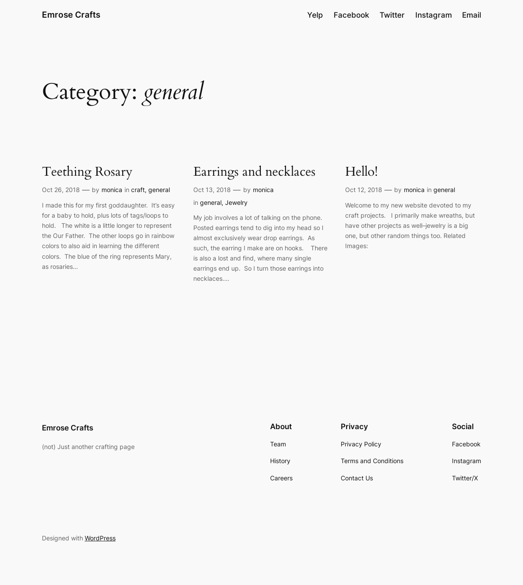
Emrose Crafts (71, 15)
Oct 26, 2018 (61, 189)
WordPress (100, 538)
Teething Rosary (87, 172)
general (159, 189)
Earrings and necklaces (254, 172)
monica (112, 189)
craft (138, 189)
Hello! (361, 172)
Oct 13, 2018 (212, 189)
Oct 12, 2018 (363, 189)
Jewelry (236, 202)
